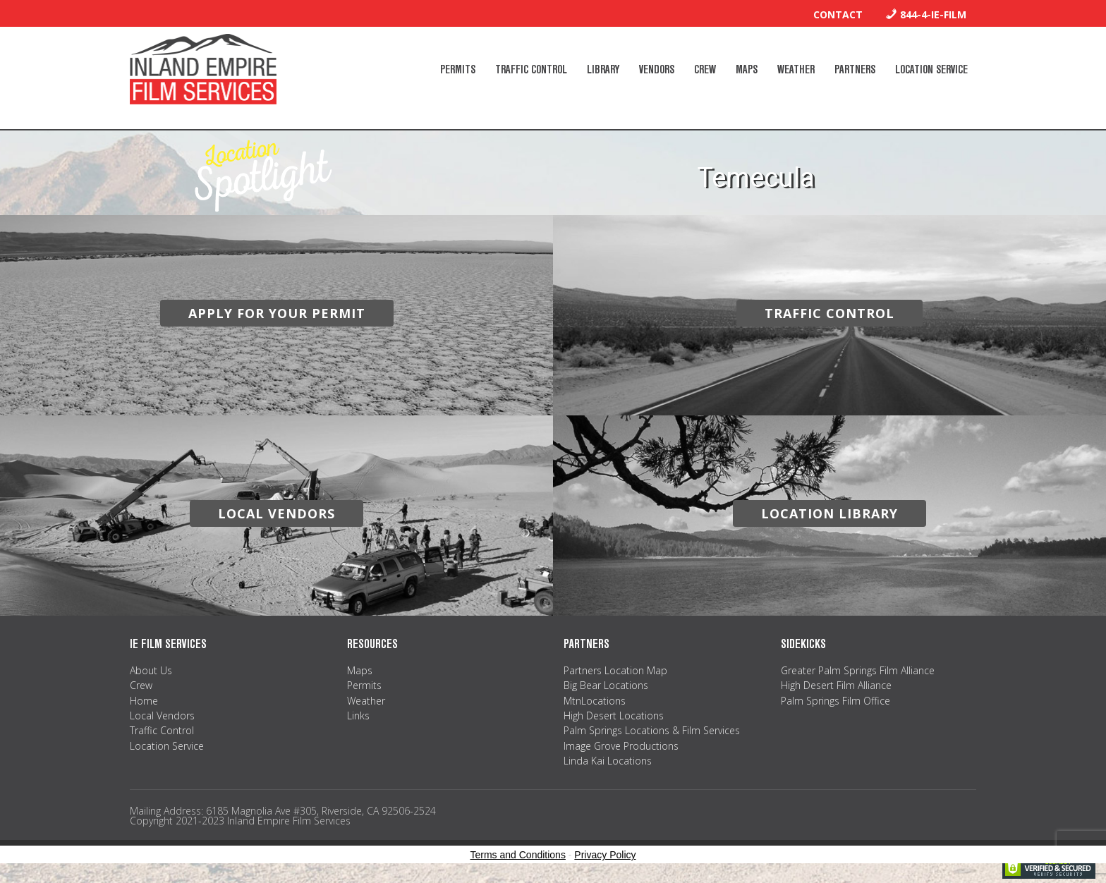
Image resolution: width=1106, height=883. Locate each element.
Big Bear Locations (606, 685)
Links (358, 715)
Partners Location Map (615, 670)
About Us (151, 670)
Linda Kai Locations (608, 760)
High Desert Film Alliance (836, 685)
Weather (366, 700)
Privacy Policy (605, 854)
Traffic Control (162, 730)
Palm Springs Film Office (835, 700)
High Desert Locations (614, 715)
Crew (141, 685)
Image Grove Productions (621, 746)
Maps (359, 670)
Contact (838, 14)
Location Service (167, 746)
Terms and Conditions (518, 854)
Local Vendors (162, 715)
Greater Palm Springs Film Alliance (858, 670)
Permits (364, 685)
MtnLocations (595, 700)
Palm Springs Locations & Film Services (652, 730)
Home (144, 700)
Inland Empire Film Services (203, 69)
